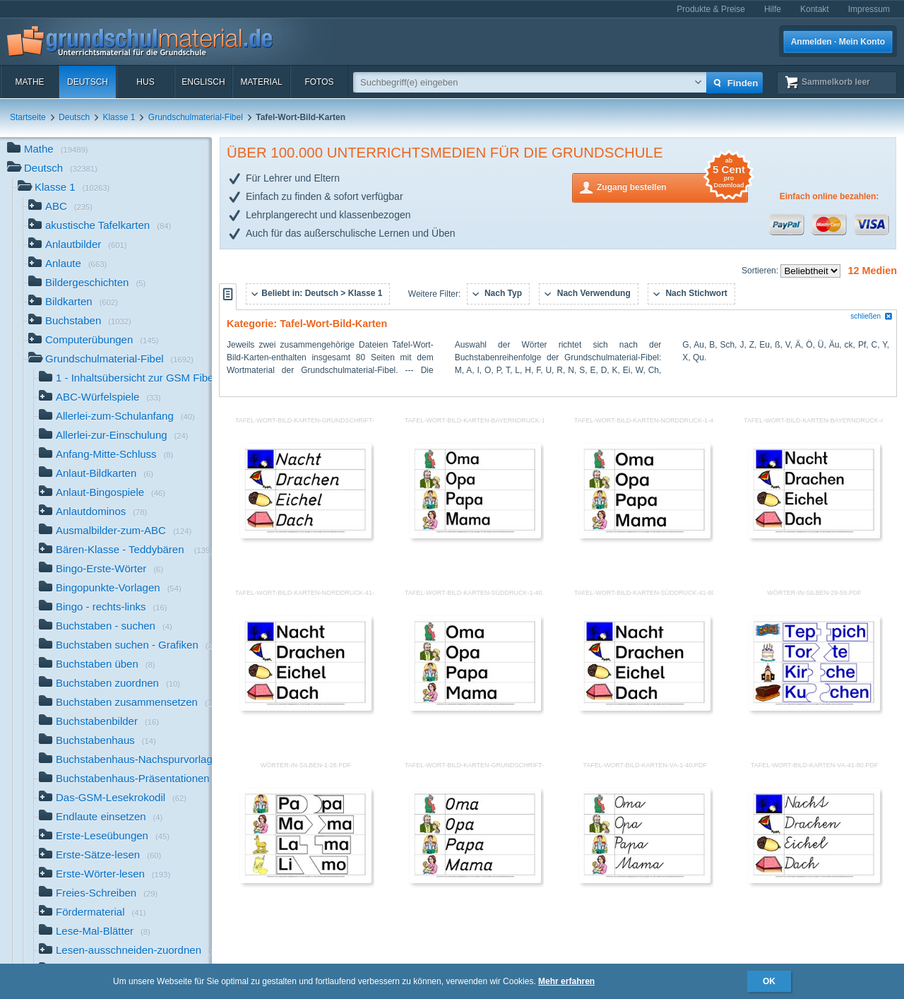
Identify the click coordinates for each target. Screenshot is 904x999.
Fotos (318, 82)
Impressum (869, 9)
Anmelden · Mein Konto (838, 42)
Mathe (29, 82)
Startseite (28, 117)
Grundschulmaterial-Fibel (195, 117)
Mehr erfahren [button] (566, 981)
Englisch (203, 82)
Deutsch (87, 82)
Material (261, 82)
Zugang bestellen (672, 186)
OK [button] (769, 981)
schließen (871, 316)
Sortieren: (761, 271)
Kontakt (814, 9)
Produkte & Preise (711, 9)
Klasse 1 (118, 117)
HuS (145, 82)
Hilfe (772, 9)
